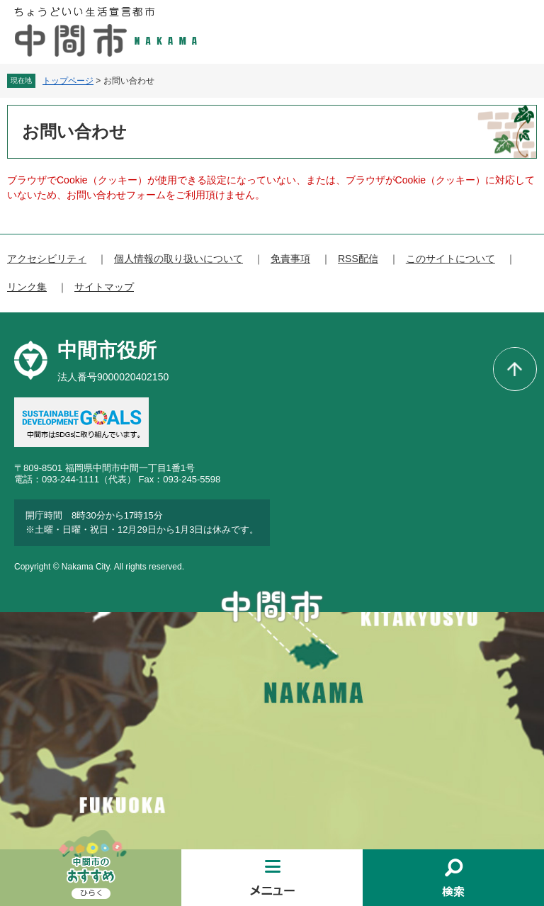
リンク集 (27, 287)
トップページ (68, 81)
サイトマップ (104, 287)
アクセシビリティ (46, 258)
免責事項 (290, 258)
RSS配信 (358, 258)
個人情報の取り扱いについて (178, 258)
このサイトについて (450, 258)
